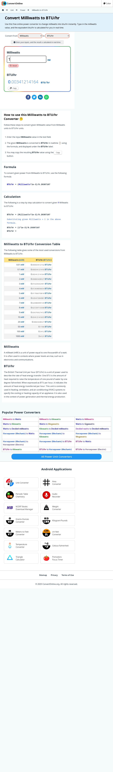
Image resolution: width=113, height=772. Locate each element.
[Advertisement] (94, 69)
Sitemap (43, 575)
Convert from (11, 35)
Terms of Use (68, 575)
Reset (13, 66)
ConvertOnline (12, 3)
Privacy (54, 575)
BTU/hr (45, 82)
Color (107, 3)
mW (49, 59)
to (12, 419)
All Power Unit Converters (56, 457)
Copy (13, 88)
